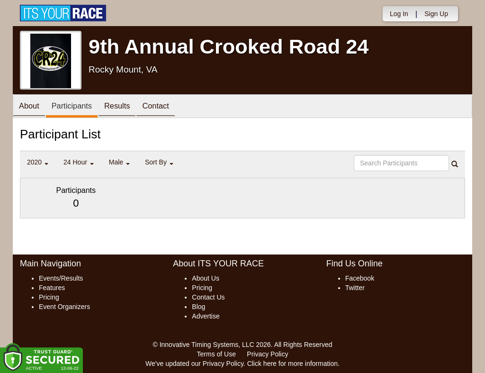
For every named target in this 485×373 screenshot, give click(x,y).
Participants (77, 106)
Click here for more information (292, 363)
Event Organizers (64, 306)
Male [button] (119, 162)
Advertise (205, 316)
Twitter (355, 287)
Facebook (359, 278)
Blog (198, 306)
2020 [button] (37, 162)
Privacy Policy (267, 354)
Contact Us (208, 297)
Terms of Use (216, 354)
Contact (168, 106)
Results (126, 106)
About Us (205, 278)
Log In (399, 14)
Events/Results (61, 278)
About (30, 106)
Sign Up (436, 14)
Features (52, 287)
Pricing (49, 297)
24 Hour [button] (78, 162)
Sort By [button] (159, 162)
